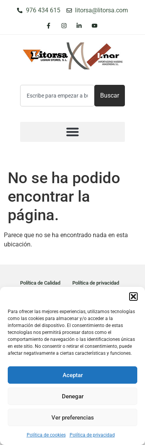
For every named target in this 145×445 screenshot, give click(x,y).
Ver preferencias (72, 417)
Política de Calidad (40, 283)
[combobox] (57, 95)
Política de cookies (46, 435)
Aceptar (73, 375)
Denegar (73, 396)
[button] (133, 296)
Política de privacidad (92, 435)
